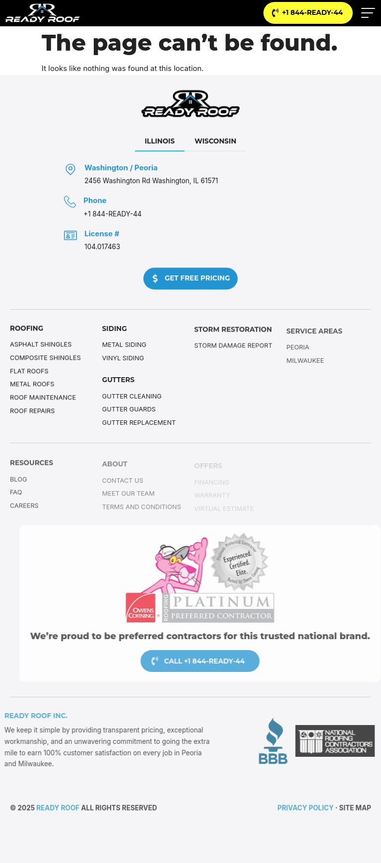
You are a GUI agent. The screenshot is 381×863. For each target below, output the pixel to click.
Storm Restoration (233, 331)
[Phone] (70, 203)
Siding (114, 329)
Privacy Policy (305, 809)
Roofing (26, 328)
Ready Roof (57, 809)
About (114, 466)
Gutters (118, 381)
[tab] (160, 143)
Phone (95, 201)
